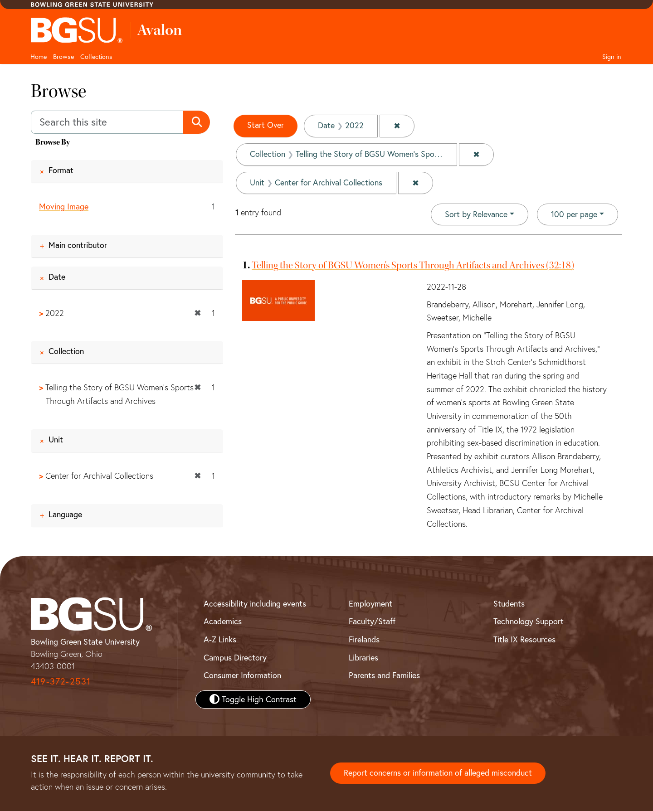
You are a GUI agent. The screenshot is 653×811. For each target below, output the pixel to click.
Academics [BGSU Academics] (223, 621)
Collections (96, 57)
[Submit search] (196, 122)
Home (38, 57)
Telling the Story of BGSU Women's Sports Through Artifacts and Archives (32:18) (413, 264)
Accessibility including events (255, 603)
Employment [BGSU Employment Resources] (370, 603)
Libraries (363, 657)
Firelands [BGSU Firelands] (364, 639)
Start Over (265, 125)
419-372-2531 (61, 681)
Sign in (611, 57)
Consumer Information (242, 675)
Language (65, 514)
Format (61, 170)
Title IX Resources (524, 639)
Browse (63, 57)
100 (574, 213)
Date (57, 277)
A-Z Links (220, 639)
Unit (56, 439)
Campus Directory (235, 657)
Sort (475, 213)
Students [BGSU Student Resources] (509, 603)
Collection (66, 351)
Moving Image (63, 206)
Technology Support (528, 621)
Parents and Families (384, 675)
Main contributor (78, 245)
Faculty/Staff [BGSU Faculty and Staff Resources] (372, 621)
